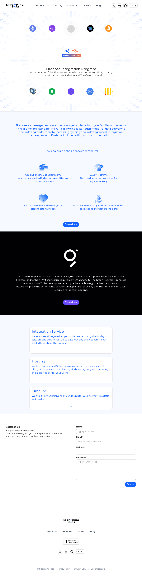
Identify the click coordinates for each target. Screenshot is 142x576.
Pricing (58, 5)
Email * (79, 437)
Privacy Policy (63, 569)
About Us (72, 5)
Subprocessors (98, 569)
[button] (43, 5)
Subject (80, 447)
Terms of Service (81, 569)
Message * (81, 457)
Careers (86, 5)
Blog (98, 5)
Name (79, 427)
